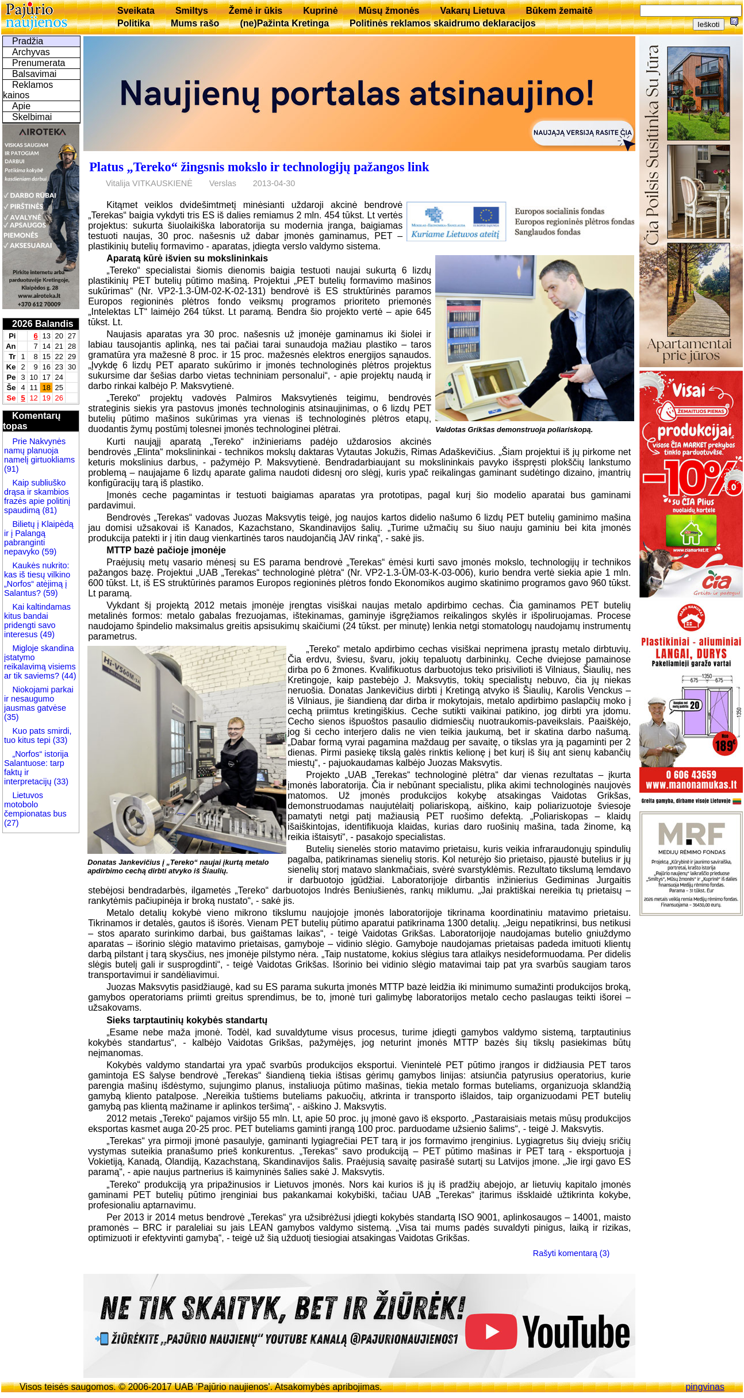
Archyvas (31, 52)
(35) (11, 717)
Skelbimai (32, 117)
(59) (48, 551)
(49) (46, 634)
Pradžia (27, 41)
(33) (59, 740)
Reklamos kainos (28, 90)
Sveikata (136, 11)
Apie (21, 106)
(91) (11, 468)
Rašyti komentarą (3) (571, 1253)
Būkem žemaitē (559, 11)
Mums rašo (195, 23)
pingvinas (704, 1387)
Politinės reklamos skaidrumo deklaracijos (443, 23)
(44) (67, 675)
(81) (48, 510)
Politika (133, 23)
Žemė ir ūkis (255, 11)
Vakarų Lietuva (472, 11)
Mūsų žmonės (389, 11)
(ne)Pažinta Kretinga (284, 23)
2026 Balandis (43, 324)
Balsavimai (34, 74)
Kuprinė (320, 11)
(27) (11, 822)
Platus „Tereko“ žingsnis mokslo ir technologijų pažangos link (259, 167)
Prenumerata (39, 63)
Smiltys (191, 11)
